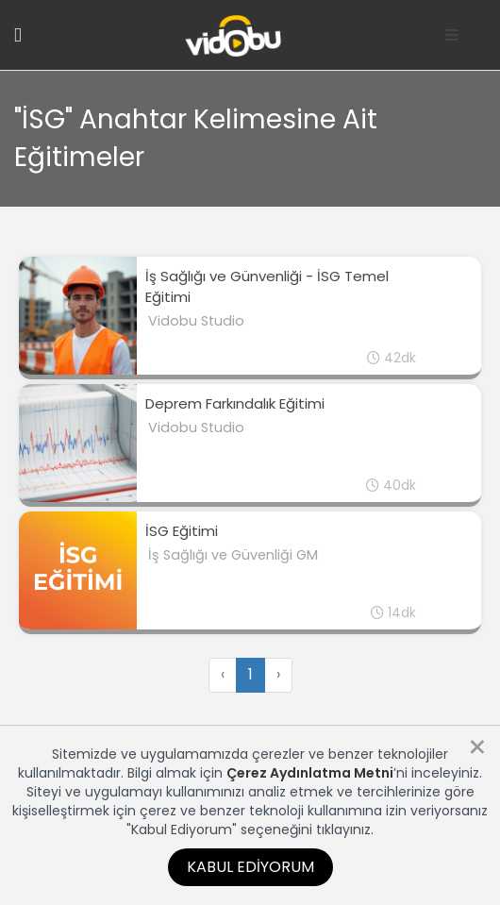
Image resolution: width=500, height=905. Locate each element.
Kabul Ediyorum (250, 867)
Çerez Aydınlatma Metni (309, 772)
